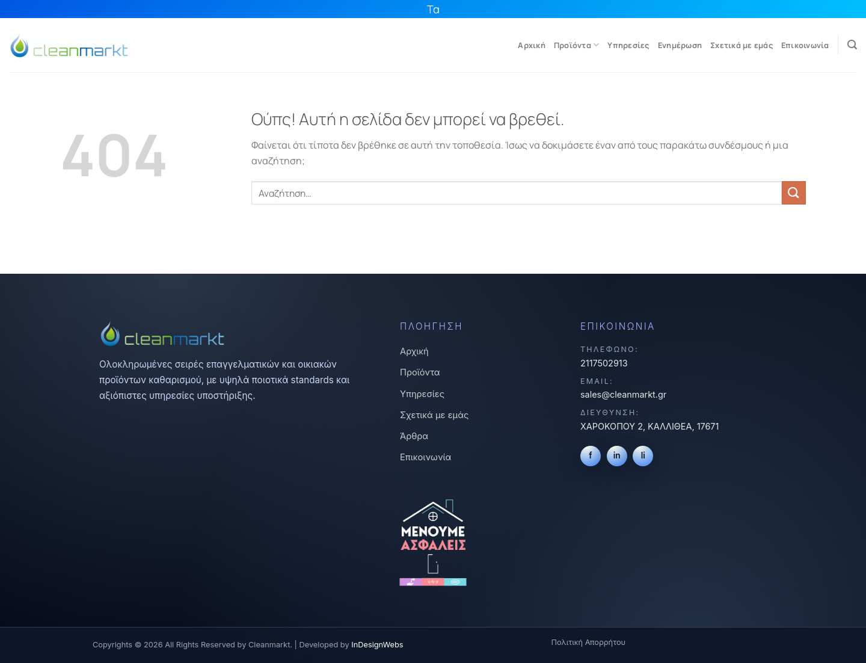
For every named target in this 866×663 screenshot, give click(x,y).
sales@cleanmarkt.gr (623, 394)
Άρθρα (414, 436)
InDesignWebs (377, 644)
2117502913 (604, 363)
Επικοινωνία (805, 45)
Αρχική (531, 45)
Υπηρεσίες (628, 45)
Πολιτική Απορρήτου (588, 642)
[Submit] (794, 193)
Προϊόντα (577, 45)
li (643, 455)
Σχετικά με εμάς (741, 45)
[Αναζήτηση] (852, 45)
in (617, 455)
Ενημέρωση (680, 45)
